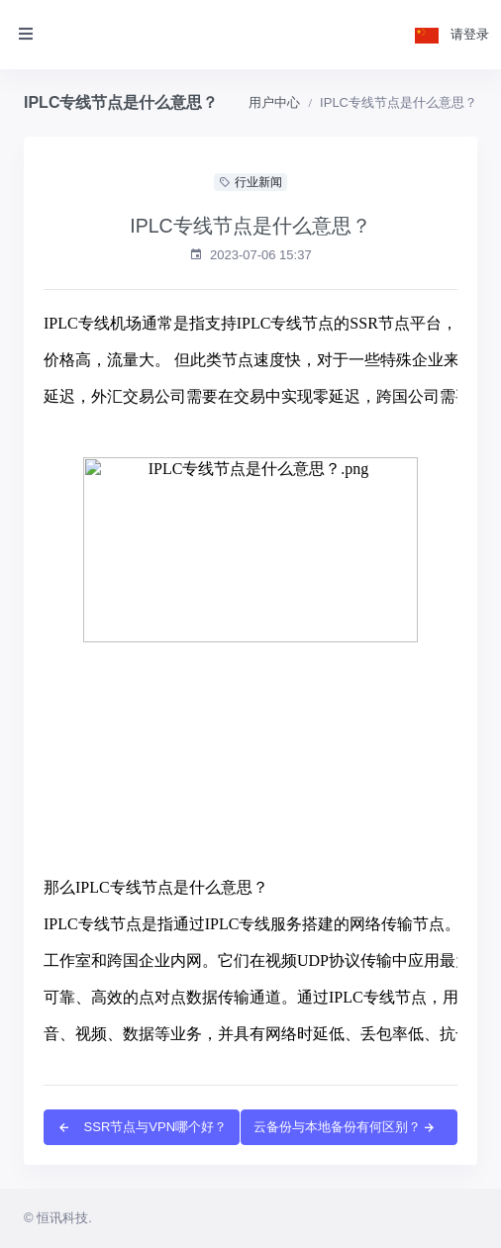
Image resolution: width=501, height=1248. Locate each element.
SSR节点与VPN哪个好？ (141, 1126)
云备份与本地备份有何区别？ (345, 1126)
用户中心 (274, 102)
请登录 (470, 34)
